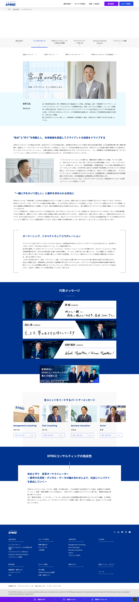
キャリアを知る (43, 539)
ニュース (101, 572)
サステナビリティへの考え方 (80, 42)
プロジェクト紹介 (74, 555)
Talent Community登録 (46, 572)
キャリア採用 (42, 564)
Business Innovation (75, 550)
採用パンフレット (101, 599)
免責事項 (11, 586)
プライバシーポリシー (24, 586)
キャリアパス (42, 547)
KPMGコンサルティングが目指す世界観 (59, 42)
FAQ (9, 575)
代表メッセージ (49, 54)
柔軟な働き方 (42, 544)
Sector (70, 553)
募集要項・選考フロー (15, 570)
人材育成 (41, 550)
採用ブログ (41, 599)
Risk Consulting (73, 547)
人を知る (101, 539)
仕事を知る (72, 539)
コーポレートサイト (52, 586)
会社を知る (16, 9)
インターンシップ (14, 572)
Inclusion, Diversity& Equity (99, 42)
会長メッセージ (28, 54)
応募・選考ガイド (44, 575)
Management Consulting (76, 544)
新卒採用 (11, 564)
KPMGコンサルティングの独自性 (102, 54)
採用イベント (71, 599)
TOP (9, 9)
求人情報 (41, 570)
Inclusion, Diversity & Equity (18, 554)
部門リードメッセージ (72, 54)
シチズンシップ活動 (120, 41)
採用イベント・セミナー (106, 564)
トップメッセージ (27, 9)
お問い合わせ (38, 586)
